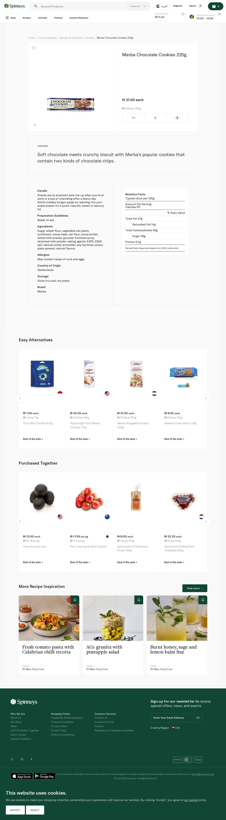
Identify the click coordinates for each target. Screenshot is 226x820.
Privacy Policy (59, 726)
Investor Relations (79, 17)
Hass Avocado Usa (34, 546)
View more (195, 588)
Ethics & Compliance (63, 734)
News (14, 726)
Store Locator (18, 734)
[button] (20, 399)
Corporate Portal (104, 721)
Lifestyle (42, 17)
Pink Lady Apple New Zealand (88, 546)
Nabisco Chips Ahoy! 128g (180, 423)
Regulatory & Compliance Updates (114, 730)
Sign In (195, 5)
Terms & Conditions (62, 721)
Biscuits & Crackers (70, 37)
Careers (99, 726)
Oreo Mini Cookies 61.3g (37, 423)
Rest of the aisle (33, 439)
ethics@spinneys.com (203, 774)
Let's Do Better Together (25, 730)
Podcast (58, 17)
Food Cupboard (47, 37)
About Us (16, 717)
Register (177, 5)
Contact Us (101, 717)
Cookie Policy (59, 730)
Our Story (16, 721)
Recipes (27, 17)
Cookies (89, 37)
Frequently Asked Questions (67, 717)
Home (31, 37)
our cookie (191, 799)
